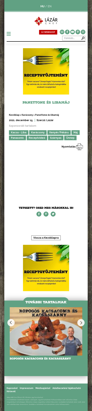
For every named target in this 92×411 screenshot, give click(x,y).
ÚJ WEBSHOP (48, 32)
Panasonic (17, 137)
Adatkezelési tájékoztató (66, 388)
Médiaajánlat (43, 388)
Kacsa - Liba (18, 132)
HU (42, 6)
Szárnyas (55, 137)
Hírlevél (11, 391)
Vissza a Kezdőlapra (46, 237)
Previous (11, 322)
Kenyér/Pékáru (59, 132)
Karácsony (27, 115)
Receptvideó (37, 137)
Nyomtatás (72, 146)
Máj (75, 132)
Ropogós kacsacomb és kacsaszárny (40, 358)
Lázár (50, 120)
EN (50, 6)
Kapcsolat (12, 388)
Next (81, 322)
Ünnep (70, 137)
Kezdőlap (14, 115)
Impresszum (26, 388)
